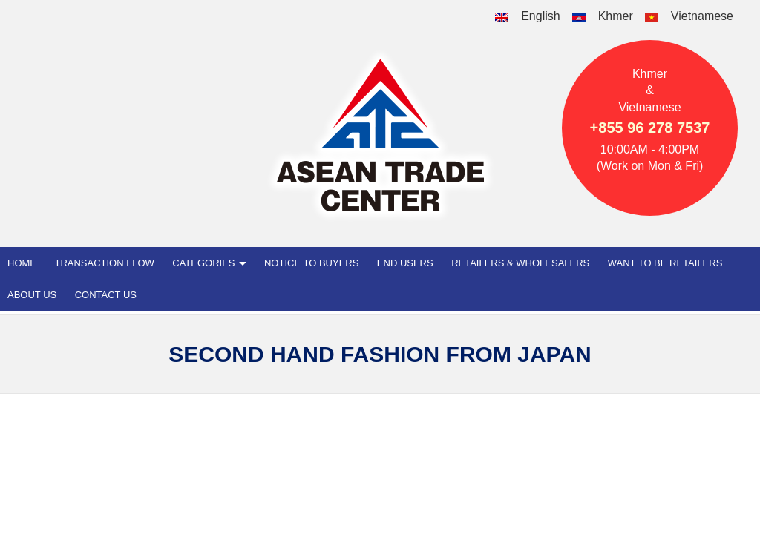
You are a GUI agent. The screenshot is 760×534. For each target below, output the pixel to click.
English (540, 16)
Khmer (615, 16)
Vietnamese (702, 16)
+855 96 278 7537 (650, 127)
